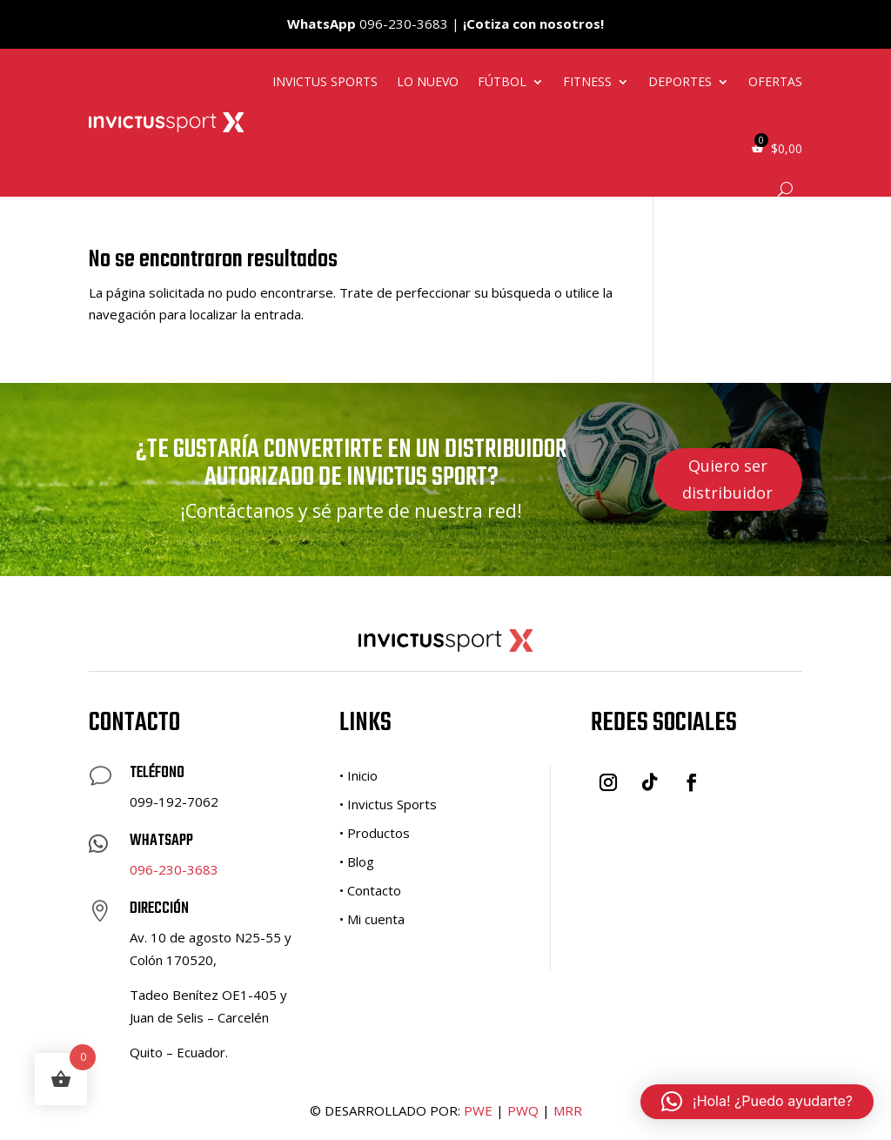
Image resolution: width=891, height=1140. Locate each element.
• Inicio (358, 775)
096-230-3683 (174, 869)
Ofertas (775, 81)
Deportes (680, 81)
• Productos (374, 833)
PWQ (523, 1110)
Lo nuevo (428, 81)
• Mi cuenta (372, 919)
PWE (478, 1110)
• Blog (356, 861)
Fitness (587, 81)
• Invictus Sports (388, 804)
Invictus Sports (325, 81)
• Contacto (370, 890)
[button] (757, 1101)
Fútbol (502, 81)
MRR (567, 1110)
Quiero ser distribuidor (727, 479)
